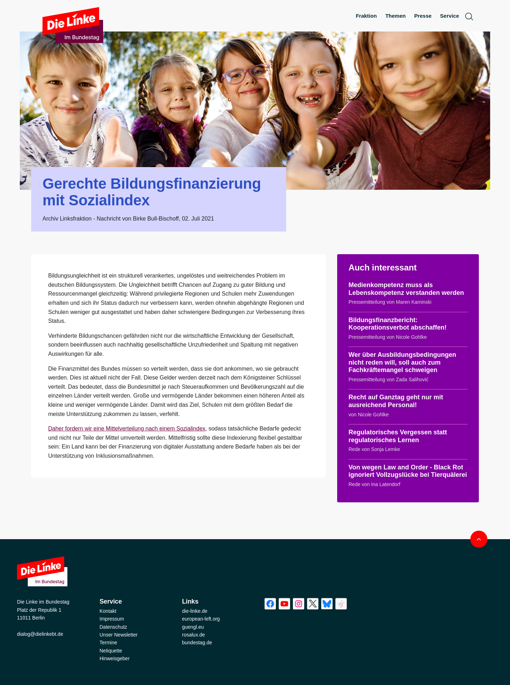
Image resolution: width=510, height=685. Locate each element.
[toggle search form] (469, 16)
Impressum (112, 619)
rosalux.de (193, 635)
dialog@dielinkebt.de (40, 634)
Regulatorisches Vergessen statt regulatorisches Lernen (397, 436)
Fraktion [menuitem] (366, 16)
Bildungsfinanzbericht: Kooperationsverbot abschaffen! (397, 323)
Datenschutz (113, 627)
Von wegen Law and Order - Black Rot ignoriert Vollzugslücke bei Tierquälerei (407, 471)
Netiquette (111, 650)
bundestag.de (197, 642)
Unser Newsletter (118, 635)
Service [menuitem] (449, 16)
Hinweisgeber (115, 658)
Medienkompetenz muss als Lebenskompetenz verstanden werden (406, 288)
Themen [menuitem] (395, 16)
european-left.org (201, 619)
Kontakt (108, 611)
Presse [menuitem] (422, 16)
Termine (108, 642)
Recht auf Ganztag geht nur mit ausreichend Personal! (395, 401)
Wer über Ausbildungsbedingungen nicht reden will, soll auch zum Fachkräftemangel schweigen (402, 362)
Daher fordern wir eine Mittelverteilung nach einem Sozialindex (126, 429)
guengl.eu (193, 627)
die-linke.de (195, 611)
